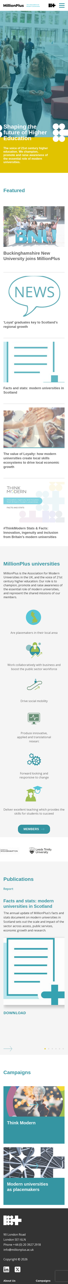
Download (14, 1031)
